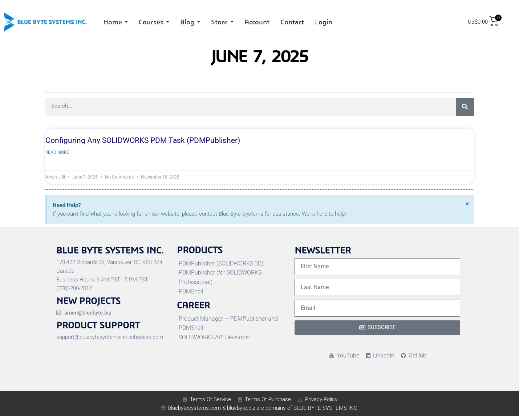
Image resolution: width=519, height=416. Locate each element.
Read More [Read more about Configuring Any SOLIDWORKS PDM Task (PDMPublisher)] (57, 152)
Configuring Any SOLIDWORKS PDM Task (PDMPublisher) (142, 140)
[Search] (465, 107)
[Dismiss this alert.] (467, 203)
